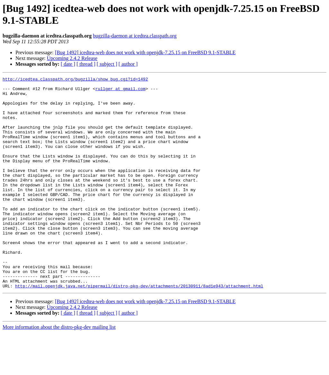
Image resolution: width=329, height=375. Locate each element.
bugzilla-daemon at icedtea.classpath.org (134, 35)
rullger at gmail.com (120, 91)
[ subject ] (107, 64)
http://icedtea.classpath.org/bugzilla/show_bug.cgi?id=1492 (75, 80)
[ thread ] (85, 64)
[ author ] (128, 64)
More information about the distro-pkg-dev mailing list (59, 369)
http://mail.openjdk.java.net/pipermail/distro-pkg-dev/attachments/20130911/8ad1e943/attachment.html (139, 328)
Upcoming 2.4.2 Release (72, 58)
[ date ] (68, 64)
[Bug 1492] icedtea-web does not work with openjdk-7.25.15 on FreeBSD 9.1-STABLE (145, 52)
